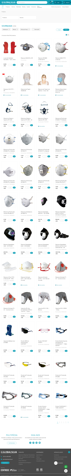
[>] (68, 422)
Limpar (59, 29)
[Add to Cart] (14, 65)
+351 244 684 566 (7, 456)
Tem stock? (36, 29)
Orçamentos (5, 462)
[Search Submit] (18, 2)
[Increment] (11, 65)
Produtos (4, 11)
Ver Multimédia (12, 443)
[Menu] (3, 6)
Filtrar (66, 29)
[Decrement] (8, 65)
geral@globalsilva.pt (8, 459)
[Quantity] (10, 65)
